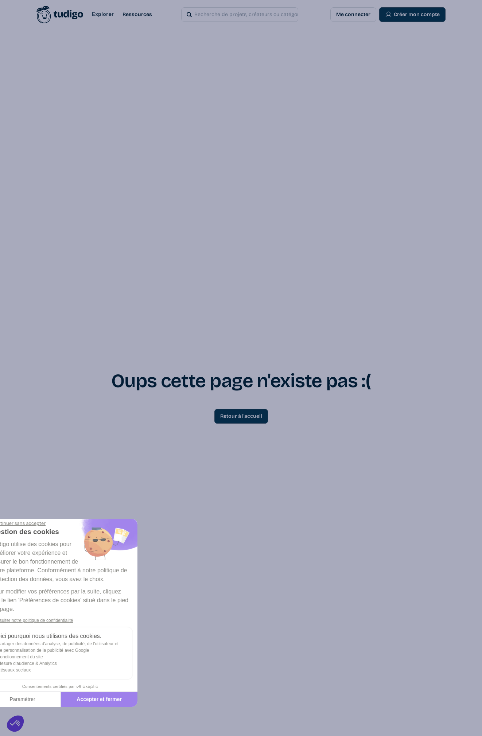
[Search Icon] (251, 14)
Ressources (137, 14)
